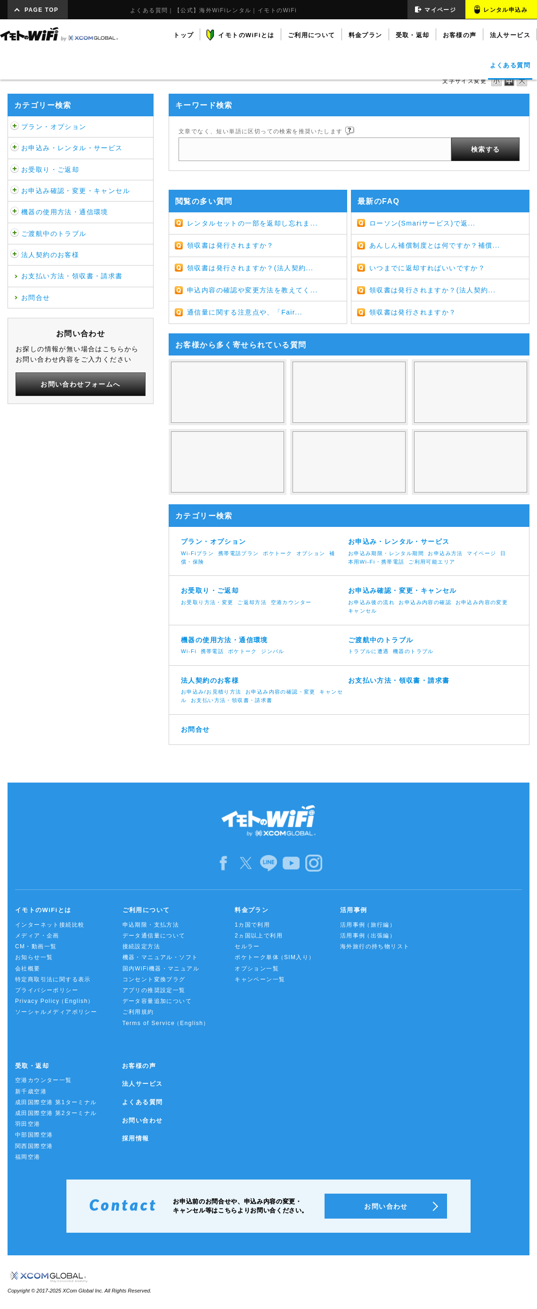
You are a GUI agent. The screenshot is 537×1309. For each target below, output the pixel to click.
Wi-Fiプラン (197, 553)
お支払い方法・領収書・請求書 (72, 276)
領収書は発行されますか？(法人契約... (250, 268)
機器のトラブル (413, 651)
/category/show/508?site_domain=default (14, 212)
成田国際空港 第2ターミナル (56, 1113)
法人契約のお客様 (50, 255)
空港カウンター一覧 (43, 1080)
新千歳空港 (31, 1091)
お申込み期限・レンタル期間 (386, 553)
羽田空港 (28, 1124)
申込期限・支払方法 (150, 924)
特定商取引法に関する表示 (53, 979)
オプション (310, 553)
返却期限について (349, 462)
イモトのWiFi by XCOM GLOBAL (59, 34)
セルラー (247, 946)
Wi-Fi (188, 651)
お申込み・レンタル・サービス (72, 148)
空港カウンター (291, 602)
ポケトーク (277, 553)
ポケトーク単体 (275, 957)
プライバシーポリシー (46, 990)
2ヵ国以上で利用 (259, 935)
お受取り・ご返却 (50, 169)
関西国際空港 (34, 1146)
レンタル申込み (505, 10)
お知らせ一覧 (34, 957)
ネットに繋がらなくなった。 (470, 462)
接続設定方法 (141, 946)
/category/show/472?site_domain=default (14, 169)
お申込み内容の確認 (425, 602)
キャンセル (362, 611)
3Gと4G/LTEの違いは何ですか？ (470, 392)
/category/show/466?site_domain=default (14, 148)
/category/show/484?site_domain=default (14, 255)
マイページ (440, 10)
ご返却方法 (252, 602)
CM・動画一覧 (36, 946)
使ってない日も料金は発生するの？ (349, 392)
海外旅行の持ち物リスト (374, 946)
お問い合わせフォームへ (80, 384)
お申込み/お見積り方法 (211, 692)
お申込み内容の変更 (482, 602)
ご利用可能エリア (431, 562)
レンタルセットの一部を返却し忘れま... (252, 223)
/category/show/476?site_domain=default (14, 191)
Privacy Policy (54, 1001)
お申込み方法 (445, 553)
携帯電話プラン (238, 553)
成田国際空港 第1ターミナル (56, 1102)
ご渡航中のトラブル (54, 233)
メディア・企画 (37, 935)
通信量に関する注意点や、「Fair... (244, 312)
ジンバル (273, 651)
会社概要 (28, 968)
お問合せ (35, 297)
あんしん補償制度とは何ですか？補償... (434, 245)
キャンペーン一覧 (260, 979)
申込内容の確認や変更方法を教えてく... (252, 290)
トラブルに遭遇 (368, 651)
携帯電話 (212, 651)
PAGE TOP (41, 10)
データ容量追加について (157, 1001)
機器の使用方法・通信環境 (64, 212)
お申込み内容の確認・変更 (280, 692)
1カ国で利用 (252, 924)
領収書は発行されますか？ (230, 245)
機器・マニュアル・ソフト (160, 957)
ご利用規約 (138, 1012)
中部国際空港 (34, 1134)
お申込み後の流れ (371, 602)
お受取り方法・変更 (207, 602)
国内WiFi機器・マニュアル (161, 968)
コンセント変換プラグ (154, 979)
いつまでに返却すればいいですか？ (427, 268)
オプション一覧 (257, 968)
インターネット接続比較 (49, 924)
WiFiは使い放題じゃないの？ (227, 392)
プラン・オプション (54, 126)
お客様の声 (139, 1065)
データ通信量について (154, 935)
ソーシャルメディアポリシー (56, 1012)
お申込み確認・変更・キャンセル (75, 190)
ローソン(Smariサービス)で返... (422, 223)
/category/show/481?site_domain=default (14, 233)
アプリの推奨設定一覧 (154, 990)
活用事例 (368, 925)
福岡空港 (28, 1157)
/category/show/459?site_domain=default (14, 126)
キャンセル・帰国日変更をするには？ (227, 462)
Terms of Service (166, 1023)
